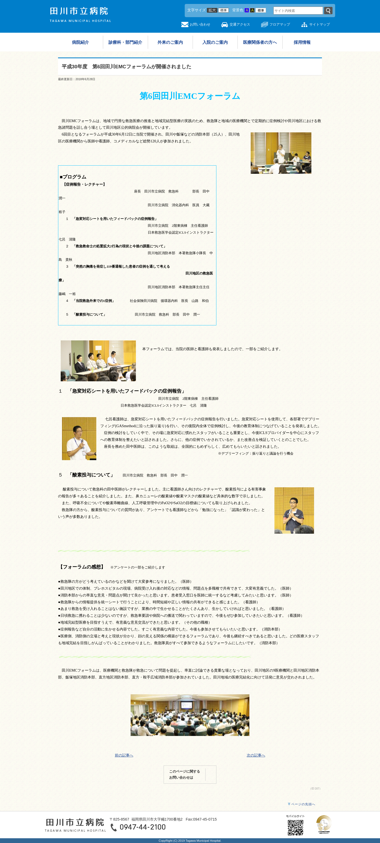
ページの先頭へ (303, 804)
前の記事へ (124, 755)
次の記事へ (256, 755)
